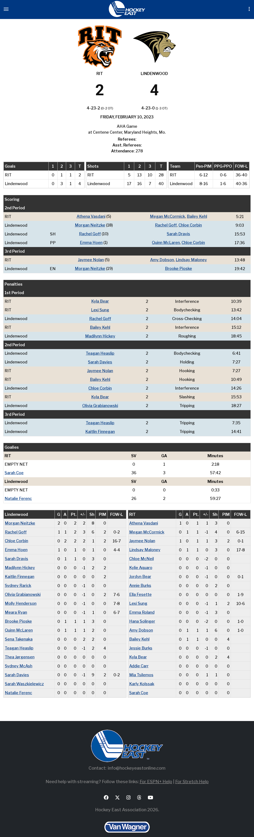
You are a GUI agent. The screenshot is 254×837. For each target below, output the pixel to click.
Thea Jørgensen (19, 649)
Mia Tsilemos (141, 666)
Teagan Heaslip (100, 351)
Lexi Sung (100, 308)
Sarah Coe (14, 468)
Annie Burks (140, 579)
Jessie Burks (140, 640)
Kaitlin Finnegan (100, 427)
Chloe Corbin (190, 225)
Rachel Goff (166, 225)
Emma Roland (141, 605)
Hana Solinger (142, 614)
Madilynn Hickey (100, 334)
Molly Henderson (20, 597)
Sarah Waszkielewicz (24, 675)
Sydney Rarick (18, 579)
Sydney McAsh (18, 658)
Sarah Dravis (178, 233)
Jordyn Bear (140, 570)
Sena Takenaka (19, 631)
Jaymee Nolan (91, 259)
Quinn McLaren (166, 242)
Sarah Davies (100, 359)
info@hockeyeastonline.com (136, 759)
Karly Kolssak (141, 675)
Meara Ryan (16, 605)
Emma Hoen (91, 242)
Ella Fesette (140, 588)
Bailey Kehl (197, 216)
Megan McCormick (167, 216)
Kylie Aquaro (140, 562)
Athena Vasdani (91, 216)
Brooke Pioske (178, 267)
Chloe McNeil (141, 553)
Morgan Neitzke (90, 225)
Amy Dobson (162, 259)
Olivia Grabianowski (100, 402)
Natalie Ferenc (18, 494)
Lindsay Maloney (191, 259)
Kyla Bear (100, 300)
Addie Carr (139, 658)
